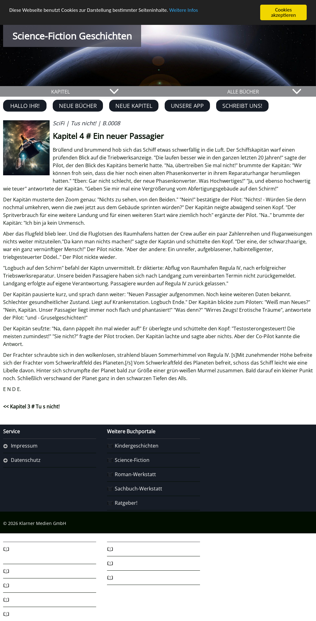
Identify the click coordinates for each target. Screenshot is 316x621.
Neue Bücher (78, 105)
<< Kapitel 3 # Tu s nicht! (31, 406)
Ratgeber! (126, 502)
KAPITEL (60, 91)
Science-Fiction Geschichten (72, 36)
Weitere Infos (183, 10)
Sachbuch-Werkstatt (138, 488)
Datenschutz (26, 460)
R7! (118, 577)
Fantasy (20, 571)
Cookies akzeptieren (283, 12)
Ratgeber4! (23, 613)
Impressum (24, 445)
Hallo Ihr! (25, 105)
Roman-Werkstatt (135, 474)
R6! (118, 563)
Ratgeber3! (23, 599)
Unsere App (187, 105)
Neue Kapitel (133, 105)
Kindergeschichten (136, 445)
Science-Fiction (132, 460)
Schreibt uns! (242, 105)
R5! (118, 548)
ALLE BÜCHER (243, 91)
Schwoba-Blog (27, 585)
